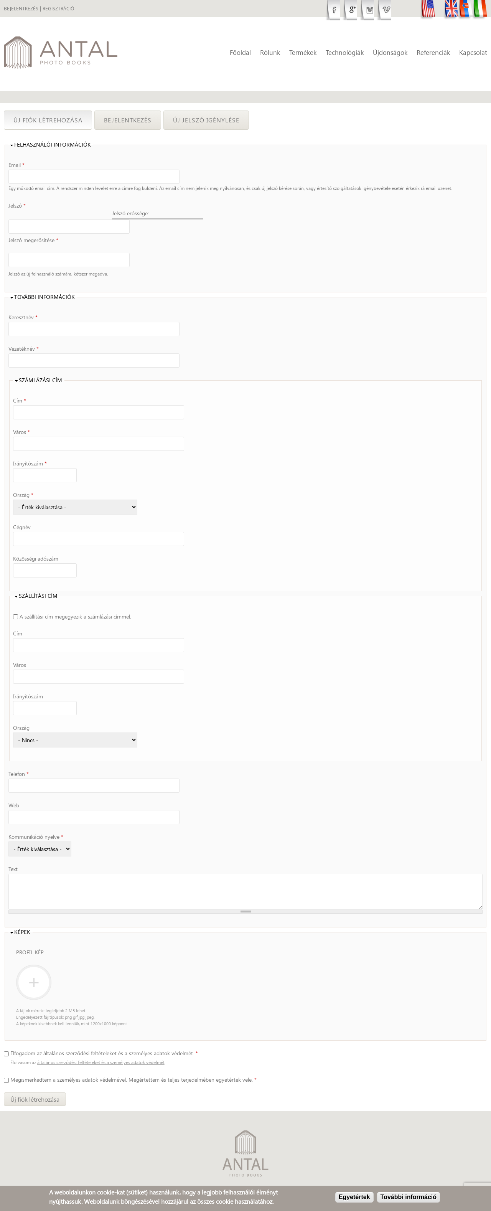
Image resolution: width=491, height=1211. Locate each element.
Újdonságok (390, 52)
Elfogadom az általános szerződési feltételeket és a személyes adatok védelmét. (104, 1036)
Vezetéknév (23, 331)
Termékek (302, 52)
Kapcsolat (473, 52)
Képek (22, 915)
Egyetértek (354, 1197)
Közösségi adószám (35, 541)
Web (13, 788)
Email (16, 164)
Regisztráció (58, 9)
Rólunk (270, 52)
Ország (23, 477)
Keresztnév (23, 300)
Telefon (18, 756)
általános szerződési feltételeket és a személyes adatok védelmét (101, 1045)
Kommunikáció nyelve (35, 819)
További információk (44, 280)
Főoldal (240, 52)
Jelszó (17, 205)
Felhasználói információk (52, 145)
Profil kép (30, 935)
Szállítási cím (38, 579)
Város (21, 414)
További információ (409, 1197)
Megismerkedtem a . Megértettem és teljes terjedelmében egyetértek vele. (133, 1062)
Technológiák (345, 52)
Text (13, 851)
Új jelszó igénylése (206, 120)
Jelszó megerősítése (33, 231)
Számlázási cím (40, 363)
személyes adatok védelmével (91, 1062)
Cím (19, 383)
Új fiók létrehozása (52, 119)
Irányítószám (30, 446)
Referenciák (433, 52)
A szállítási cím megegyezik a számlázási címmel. (75, 599)
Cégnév (22, 509)
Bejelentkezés (21, 9)
